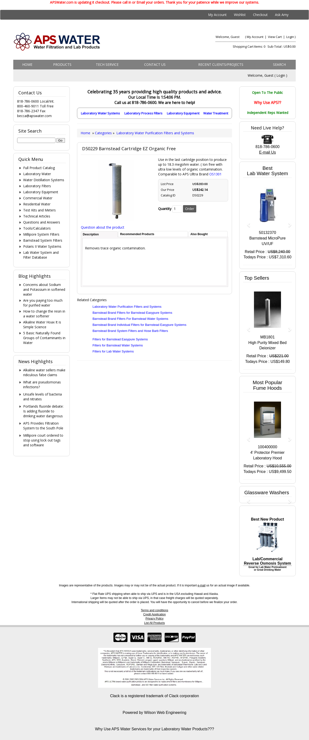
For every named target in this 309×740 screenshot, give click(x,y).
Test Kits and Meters (39, 210)
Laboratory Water (37, 174)
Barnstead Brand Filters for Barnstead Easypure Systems (132, 312)
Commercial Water (37, 198)
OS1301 (215, 174)
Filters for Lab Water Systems (113, 351)
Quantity (164, 208)
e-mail (201, 585)
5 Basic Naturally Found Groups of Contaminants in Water (44, 338)
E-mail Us (267, 152)
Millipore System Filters (41, 234)
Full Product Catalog (39, 167)
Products (62, 64)
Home (27, 64)
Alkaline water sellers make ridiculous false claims (44, 372)
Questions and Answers (41, 222)
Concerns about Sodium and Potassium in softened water (44, 289)
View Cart (275, 37)
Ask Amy (281, 14)
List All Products (154, 623)
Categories (104, 133)
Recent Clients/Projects (220, 64)
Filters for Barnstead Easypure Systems (120, 339)
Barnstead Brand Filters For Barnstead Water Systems (130, 319)
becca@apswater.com (34, 115)
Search (279, 64)
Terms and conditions (154, 610)
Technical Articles (36, 216)
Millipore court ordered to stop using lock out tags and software (43, 440)
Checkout (260, 14)
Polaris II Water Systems (42, 246)
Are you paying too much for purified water (43, 302)
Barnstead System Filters (42, 240)
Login (290, 37)
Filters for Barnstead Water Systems (117, 345)
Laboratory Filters (37, 186)
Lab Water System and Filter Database (41, 255)
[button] (246, 222)
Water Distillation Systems (43, 180)
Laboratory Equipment (183, 113)
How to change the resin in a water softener (44, 313)
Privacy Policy (155, 618)
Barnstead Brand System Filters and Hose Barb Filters (130, 331)
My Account (217, 14)
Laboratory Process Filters (143, 113)
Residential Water (36, 204)
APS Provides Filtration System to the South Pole (43, 425)
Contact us (155, 64)
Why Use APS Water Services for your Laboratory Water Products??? (154, 729)
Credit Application (154, 614)
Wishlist (240, 14)
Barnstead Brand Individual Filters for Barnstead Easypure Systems (139, 325)
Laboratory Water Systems (100, 113)
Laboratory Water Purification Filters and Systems (155, 133)
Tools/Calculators (37, 228)
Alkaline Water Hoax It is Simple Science (42, 324)
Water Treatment (215, 113)
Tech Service (107, 64)
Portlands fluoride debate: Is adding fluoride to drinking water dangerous (43, 411)
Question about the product (102, 227)
